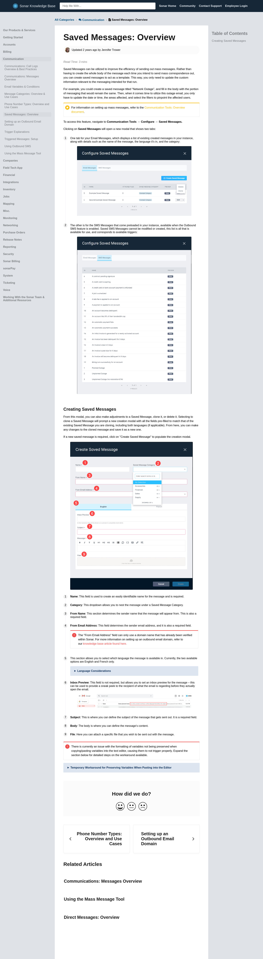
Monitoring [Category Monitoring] (10, 218)
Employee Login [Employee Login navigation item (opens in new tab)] (236, 6)
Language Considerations (94, 670)
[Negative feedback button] (142, 806)
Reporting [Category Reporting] (9, 246)
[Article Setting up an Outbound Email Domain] (26, 123)
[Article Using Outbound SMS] (26, 146)
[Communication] (92, 19)
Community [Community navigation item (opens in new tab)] (188, 6)
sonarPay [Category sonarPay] (9, 268)
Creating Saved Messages (229, 40)
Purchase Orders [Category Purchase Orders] (14, 232)
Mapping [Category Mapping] (8, 203)
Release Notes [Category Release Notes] (12, 239)
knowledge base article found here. (105, 643)
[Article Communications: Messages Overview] (26, 78)
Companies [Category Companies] (10, 160)
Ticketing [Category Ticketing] (9, 282)
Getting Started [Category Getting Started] (13, 37)
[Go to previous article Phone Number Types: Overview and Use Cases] (96, 839)
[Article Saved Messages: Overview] (26, 114)
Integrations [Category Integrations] (11, 182)
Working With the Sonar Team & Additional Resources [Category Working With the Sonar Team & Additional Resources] (24, 299)
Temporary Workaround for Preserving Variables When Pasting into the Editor (121, 767)
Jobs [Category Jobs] (6, 196)
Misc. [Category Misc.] (6, 210)
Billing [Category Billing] (7, 51)
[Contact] (250, 6)
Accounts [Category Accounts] (9, 44)
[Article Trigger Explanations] (26, 132)
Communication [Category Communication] (13, 58)
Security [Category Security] (8, 254)
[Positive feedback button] (120, 806)
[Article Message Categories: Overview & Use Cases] (26, 95)
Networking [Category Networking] (10, 225)
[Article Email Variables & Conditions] (26, 87)
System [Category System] (8, 275)
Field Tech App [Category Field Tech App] (12, 167)
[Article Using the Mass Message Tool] (26, 153)
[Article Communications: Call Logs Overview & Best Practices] (26, 68)
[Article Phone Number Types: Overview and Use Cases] (26, 106)
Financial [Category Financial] (9, 175)
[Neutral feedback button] (131, 806)
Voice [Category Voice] (6, 290)
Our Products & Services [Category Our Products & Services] (19, 30)
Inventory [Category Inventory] (9, 189)
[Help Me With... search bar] (107, 6)
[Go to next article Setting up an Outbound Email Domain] (166, 839)
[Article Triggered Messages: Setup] (26, 139)
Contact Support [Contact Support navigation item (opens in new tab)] (211, 6)
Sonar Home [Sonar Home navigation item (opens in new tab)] (168, 6)
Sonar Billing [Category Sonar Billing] (11, 261)
